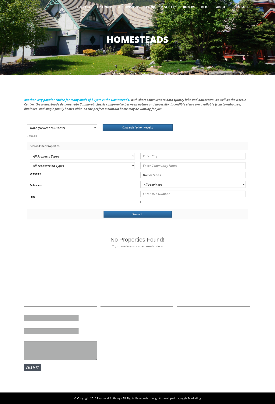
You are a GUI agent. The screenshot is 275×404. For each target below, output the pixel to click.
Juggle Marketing (190, 398)
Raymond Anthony (46, 10)
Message (29, 339)
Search (137, 214)
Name (28, 312)
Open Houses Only (153, 202)
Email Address (33, 325)
